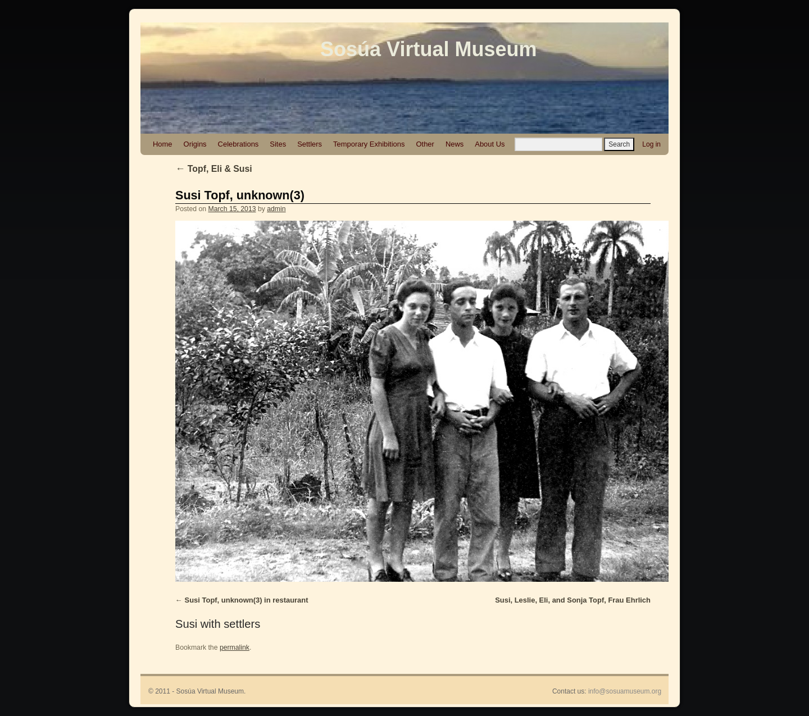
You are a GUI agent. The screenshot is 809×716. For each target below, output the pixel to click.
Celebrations (238, 144)
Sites (278, 144)
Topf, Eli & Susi (213, 169)
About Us (490, 144)
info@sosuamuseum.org (624, 691)
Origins (195, 144)
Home (162, 144)
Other (425, 144)
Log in (651, 144)
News (454, 144)
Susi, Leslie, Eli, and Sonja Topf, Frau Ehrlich (573, 600)
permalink (234, 647)
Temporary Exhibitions (368, 144)
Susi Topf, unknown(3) (239, 195)
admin (276, 209)
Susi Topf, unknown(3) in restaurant (246, 600)
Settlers (309, 144)
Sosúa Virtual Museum (428, 49)
